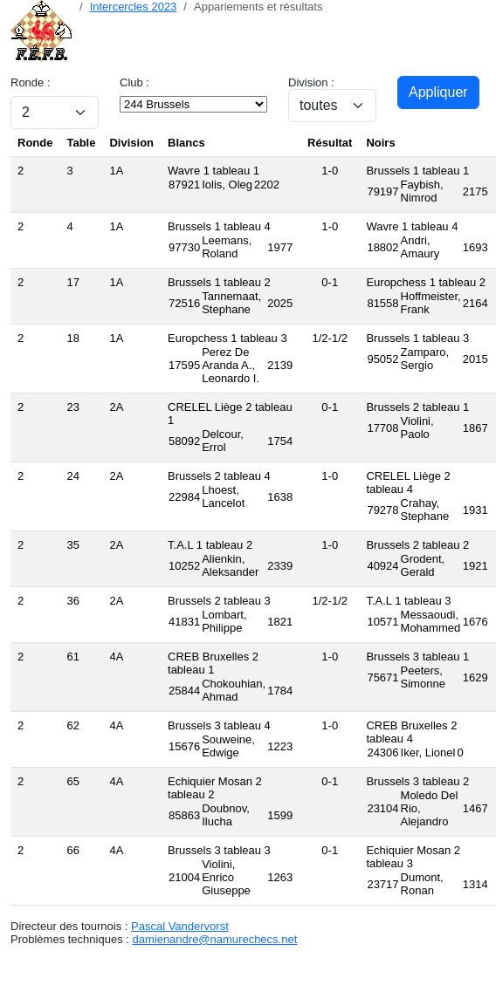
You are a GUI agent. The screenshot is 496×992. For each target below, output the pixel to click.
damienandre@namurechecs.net (214, 939)
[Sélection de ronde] (54, 112)
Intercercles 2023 (133, 6)
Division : (311, 82)
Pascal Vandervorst (180, 926)
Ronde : (30, 82)
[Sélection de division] (332, 105)
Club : (134, 82)
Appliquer (438, 92)
